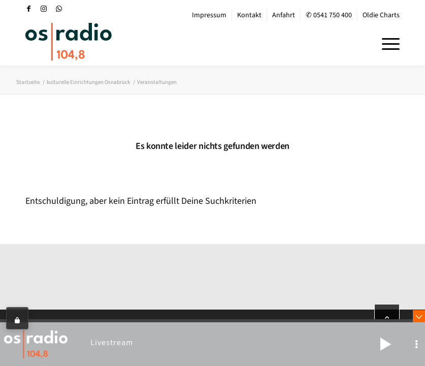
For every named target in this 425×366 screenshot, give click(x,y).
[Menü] (386, 43)
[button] (385, 344)
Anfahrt (283, 15)
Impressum (209, 15)
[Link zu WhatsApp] (59, 8)
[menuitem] (209, 15)
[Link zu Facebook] (28, 8)
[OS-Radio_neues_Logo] (68, 41)
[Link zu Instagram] (43, 8)
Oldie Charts (381, 15)
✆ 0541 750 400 (329, 15)
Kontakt (249, 15)
